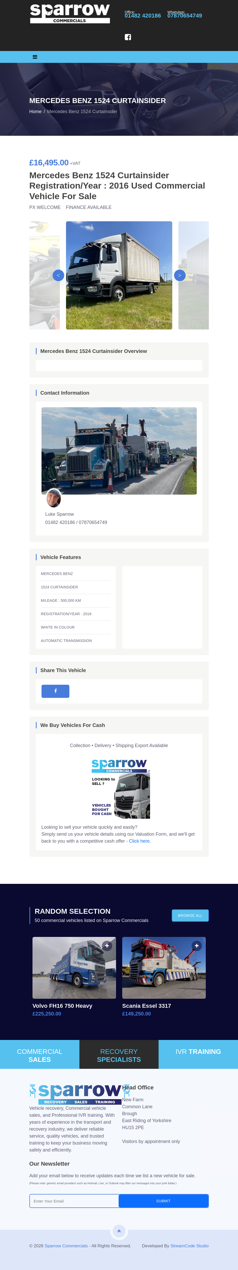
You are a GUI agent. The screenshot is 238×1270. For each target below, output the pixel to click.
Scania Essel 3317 (146, 1006)
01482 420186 (143, 16)
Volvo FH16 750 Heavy (62, 1006)
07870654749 (184, 16)
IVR (198, 1051)
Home (35, 111)
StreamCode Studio (189, 1245)
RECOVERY (119, 1055)
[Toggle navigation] (34, 57)
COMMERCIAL (39, 1055)
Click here (139, 841)
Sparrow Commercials (66, 1245)
